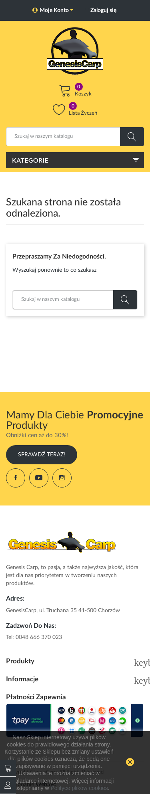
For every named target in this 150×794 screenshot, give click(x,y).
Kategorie (30, 160)
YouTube (38, 478)
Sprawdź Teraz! (41, 455)
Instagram (62, 478)
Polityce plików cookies (79, 788)
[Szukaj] (75, 136)
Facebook (15, 478)
